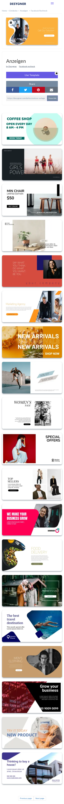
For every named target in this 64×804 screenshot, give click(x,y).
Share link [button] (52, 98)
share (32, 83)
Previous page (26, 798)
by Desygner (11, 66)
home (4, 11)
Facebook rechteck (27, 66)
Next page (40, 798)
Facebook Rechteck (39, 11)
